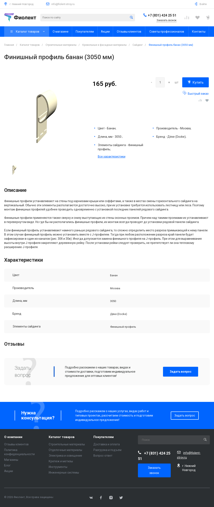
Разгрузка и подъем (107, 450)
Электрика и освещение (65, 455)
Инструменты (58, 467)
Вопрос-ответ (102, 455)
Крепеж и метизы (61, 461)
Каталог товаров (62, 437)
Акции (8, 471)
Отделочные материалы (65, 450)
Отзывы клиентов (16, 444)
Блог (7, 465)
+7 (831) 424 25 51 (162, 15)
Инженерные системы (64, 472)
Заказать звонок (154, 470)
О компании (13, 437)
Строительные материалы (67, 444)
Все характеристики (111, 156)
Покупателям (103, 437)
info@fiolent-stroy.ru (63, 4)
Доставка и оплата (106, 444)
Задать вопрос (180, 371)
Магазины (11, 459)
